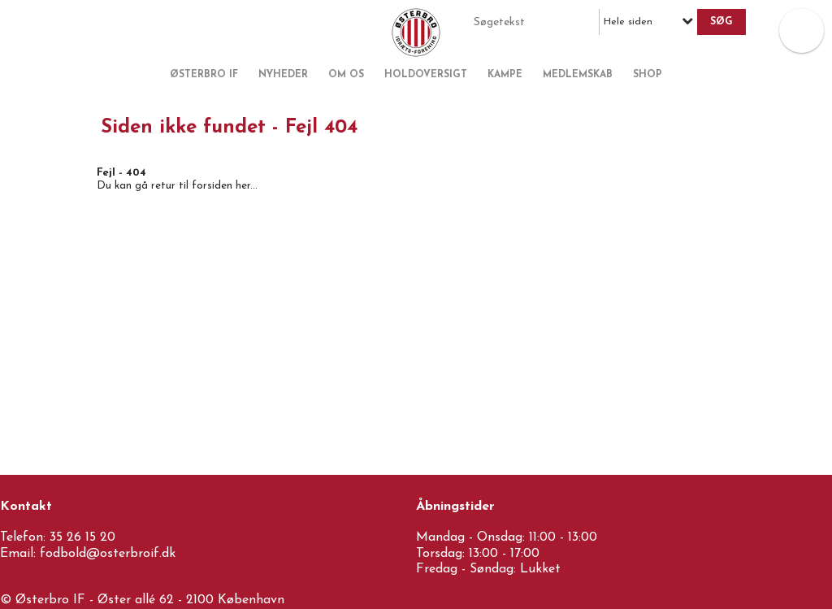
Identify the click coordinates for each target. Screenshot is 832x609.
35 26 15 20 (82, 537)
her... (247, 186)
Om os (346, 75)
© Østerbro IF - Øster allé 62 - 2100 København (142, 600)
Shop (647, 75)
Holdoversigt (425, 75)
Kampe (505, 75)
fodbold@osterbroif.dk (108, 553)
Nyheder (283, 75)
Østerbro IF (204, 75)
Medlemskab (578, 75)
